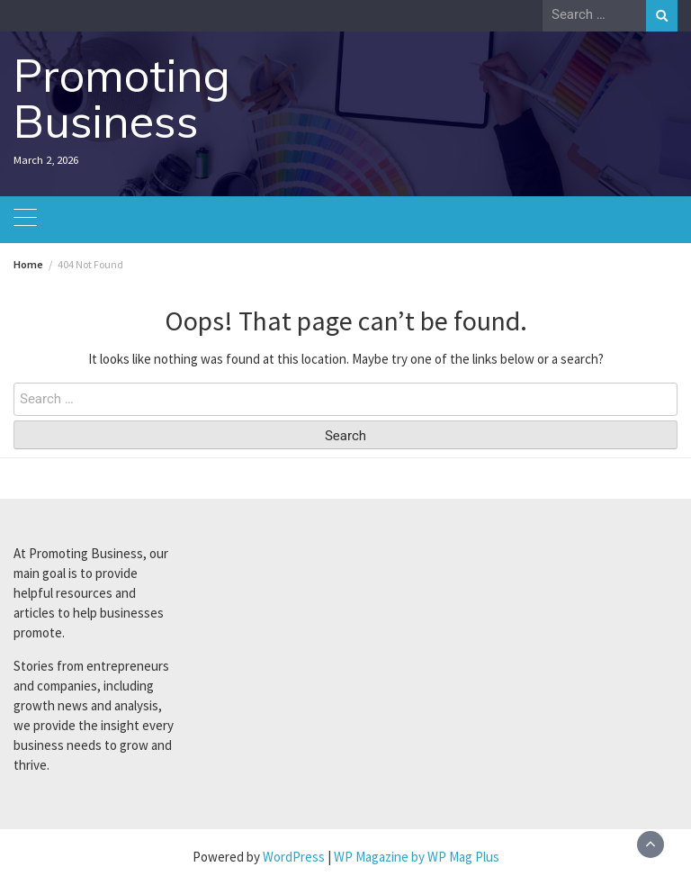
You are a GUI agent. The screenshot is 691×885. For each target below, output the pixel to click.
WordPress (294, 856)
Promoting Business (121, 98)
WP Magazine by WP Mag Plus (416, 856)
